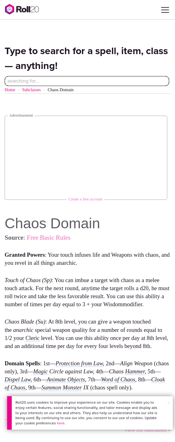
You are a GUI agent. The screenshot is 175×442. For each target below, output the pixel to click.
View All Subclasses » (147, 430)
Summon (51, 387)
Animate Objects (66, 379)
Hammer (135, 371)
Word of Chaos (118, 379)
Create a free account (85, 199)
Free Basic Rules (48, 237)
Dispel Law (18, 379)
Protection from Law (79, 363)
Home (10, 90)
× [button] (168, 402)
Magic (40, 371)
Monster (72, 387)
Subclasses (31, 90)
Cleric (32, 338)
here (61, 423)
